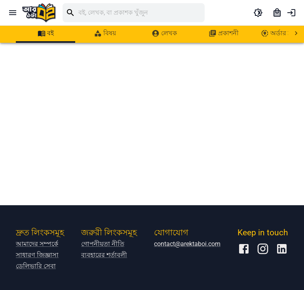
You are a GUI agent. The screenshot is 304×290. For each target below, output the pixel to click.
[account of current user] (291, 13)
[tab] (45, 33)
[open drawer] (13, 13)
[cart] (277, 13)
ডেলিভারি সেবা (36, 266)
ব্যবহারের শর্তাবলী (104, 255)
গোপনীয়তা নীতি (102, 244)
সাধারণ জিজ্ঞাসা (37, 255)
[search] (141, 12)
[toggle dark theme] (258, 13)
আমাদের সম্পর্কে (37, 244)
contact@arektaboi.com (187, 244)
